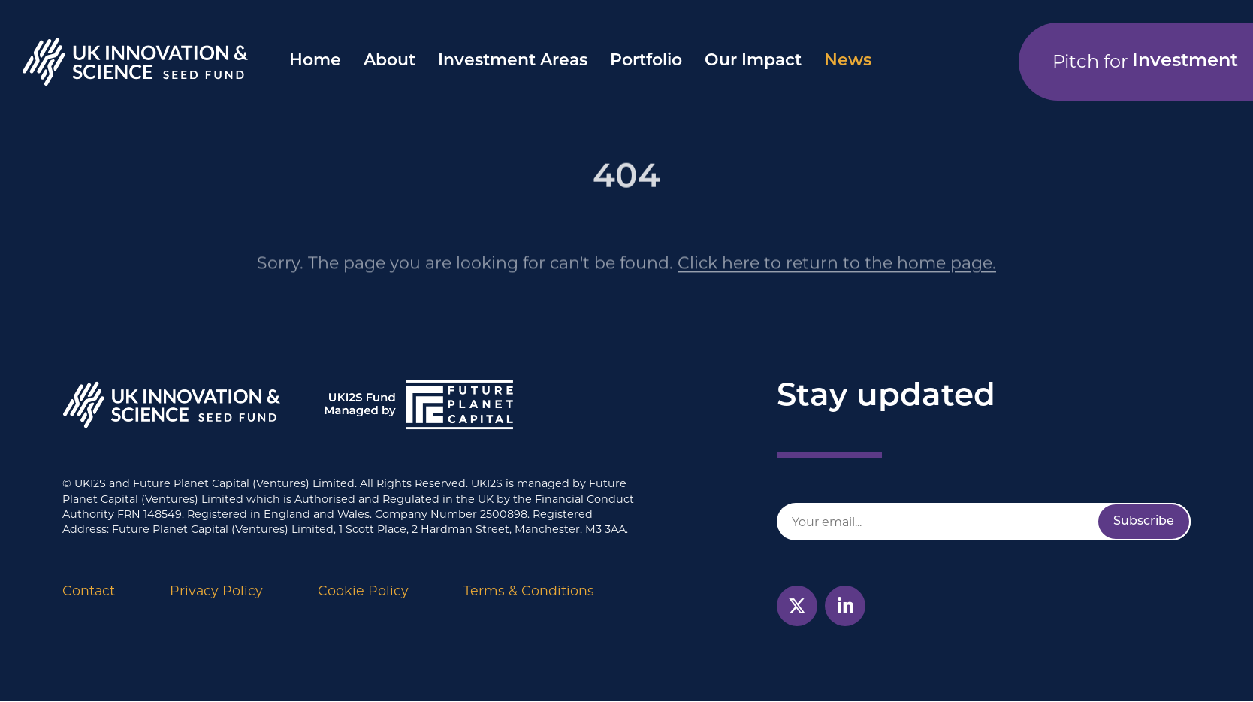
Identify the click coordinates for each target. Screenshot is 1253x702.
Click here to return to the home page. (837, 278)
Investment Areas (512, 61)
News (847, 61)
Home (315, 61)
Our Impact (753, 61)
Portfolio (646, 61)
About (389, 61)
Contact (88, 590)
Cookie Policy (363, 590)
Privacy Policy (216, 590)
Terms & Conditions (528, 590)
